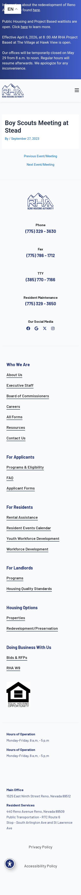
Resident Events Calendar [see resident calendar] (28, 527)
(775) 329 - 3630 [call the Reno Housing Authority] (40, 231)
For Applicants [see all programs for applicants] (20, 456)
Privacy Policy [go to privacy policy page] (40, 846)
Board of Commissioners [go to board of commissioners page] (27, 395)
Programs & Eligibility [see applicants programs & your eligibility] (25, 467)
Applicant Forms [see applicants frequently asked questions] (20, 488)
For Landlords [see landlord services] (19, 567)
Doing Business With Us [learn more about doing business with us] (28, 647)
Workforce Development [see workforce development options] (27, 549)
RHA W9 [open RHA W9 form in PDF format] (13, 667)
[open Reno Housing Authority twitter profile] (45, 328)
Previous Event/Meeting (40, 156)
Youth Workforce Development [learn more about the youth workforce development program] (32, 538)
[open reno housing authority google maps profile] (36, 328)
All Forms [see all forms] (14, 416)
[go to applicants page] (24, 27)
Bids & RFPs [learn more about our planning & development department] (16, 657)
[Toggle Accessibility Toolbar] (10, 863)
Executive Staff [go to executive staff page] (19, 385)
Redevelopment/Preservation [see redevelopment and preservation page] (32, 628)
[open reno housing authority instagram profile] (53, 328)
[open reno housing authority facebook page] (28, 328)
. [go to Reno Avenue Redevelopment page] (37, 10)
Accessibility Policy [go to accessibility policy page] (40, 865)
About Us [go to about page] (14, 374)
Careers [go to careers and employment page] (13, 406)
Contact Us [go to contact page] (15, 438)
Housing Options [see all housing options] (22, 607)
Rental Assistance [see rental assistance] (22, 517)
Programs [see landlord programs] (14, 577)
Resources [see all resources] (15, 427)
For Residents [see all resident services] (19, 507)
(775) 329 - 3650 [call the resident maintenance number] (40, 303)
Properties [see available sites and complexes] (15, 617)
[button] (69, 90)
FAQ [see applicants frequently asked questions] (9, 477)
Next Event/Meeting (40, 164)
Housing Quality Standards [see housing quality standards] (29, 588)
